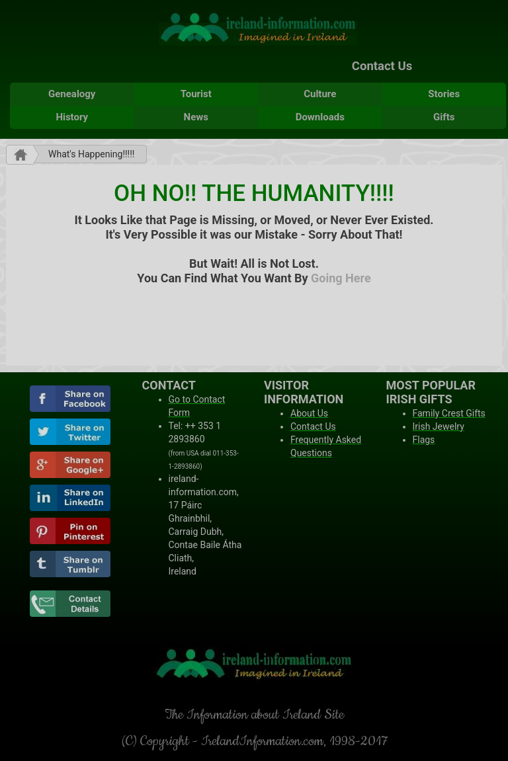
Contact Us (382, 66)
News (196, 117)
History (72, 117)
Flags (424, 439)
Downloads (320, 117)
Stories (444, 94)
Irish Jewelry (438, 426)
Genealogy (71, 94)
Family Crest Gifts (449, 413)
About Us (309, 413)
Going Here (341, 278)
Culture (320, 94)
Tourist (196, 94)
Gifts (443, 117)
